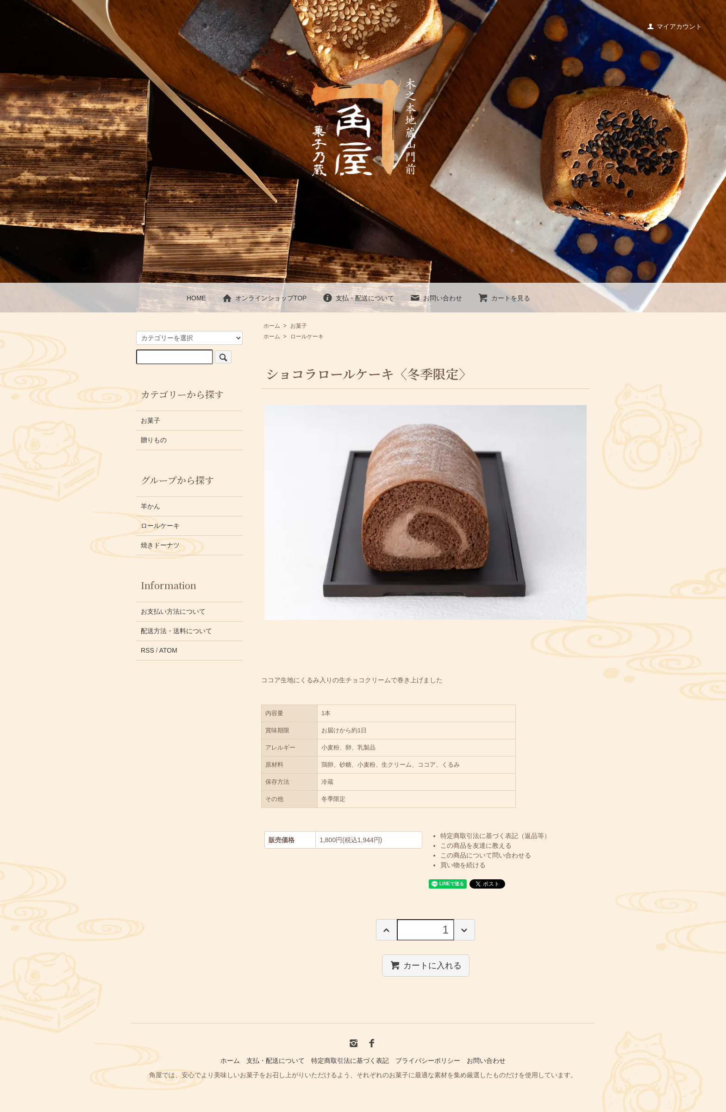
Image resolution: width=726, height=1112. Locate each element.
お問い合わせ (436, 298)
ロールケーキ (307, 336)
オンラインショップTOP (264, 298)
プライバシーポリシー (427, 1060)
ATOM (168, 650)
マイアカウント (674, 26)
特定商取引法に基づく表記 (350, 1060)
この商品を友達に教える (476, 845)
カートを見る (504, 298)
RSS (147, 650)
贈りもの (154, 440)
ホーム (271, 326)
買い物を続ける (463, 865)
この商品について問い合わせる (485, 855)
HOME (196, 298)
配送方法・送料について (176, 631)
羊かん (150, 506)
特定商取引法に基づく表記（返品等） (495, 835)
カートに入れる (426, 965)
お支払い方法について (173, 611)
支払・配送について (358, 298)
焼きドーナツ (160, 545)
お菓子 (298, 326)
